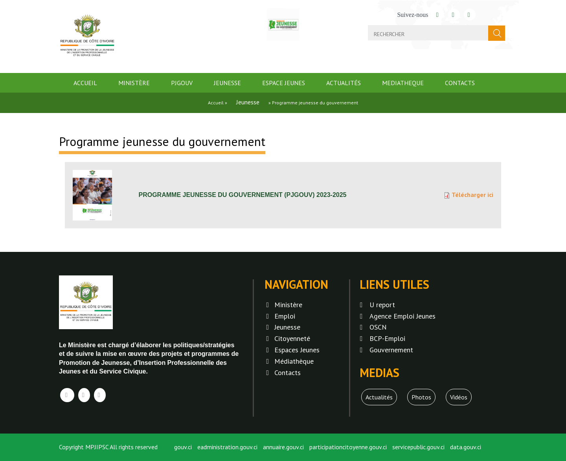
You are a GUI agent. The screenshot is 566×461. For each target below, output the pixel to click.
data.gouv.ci (465, 447)
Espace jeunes (283, 83)
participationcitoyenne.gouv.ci (348, 447)
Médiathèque (294, 361)
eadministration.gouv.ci (227, 447)
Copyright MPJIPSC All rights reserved (108, 447)
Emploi (284, 316)
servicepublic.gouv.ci (418, 447)
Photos (421, 397)
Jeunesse (227, 83)
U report (382, 304)
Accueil (85, 83)
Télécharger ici (472, 195)
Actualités (343, 83)
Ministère (134, 83)
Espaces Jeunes (297, 349)
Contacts (460, 83)
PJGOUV (182, 83)
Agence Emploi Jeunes (402, 316)
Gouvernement (391, 349)
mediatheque (403, 83)
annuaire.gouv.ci (283, 447)
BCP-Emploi (387, 338)
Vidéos (458, 397)
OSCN (378, 327)
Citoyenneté (292, 338)
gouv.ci (183, 447)
